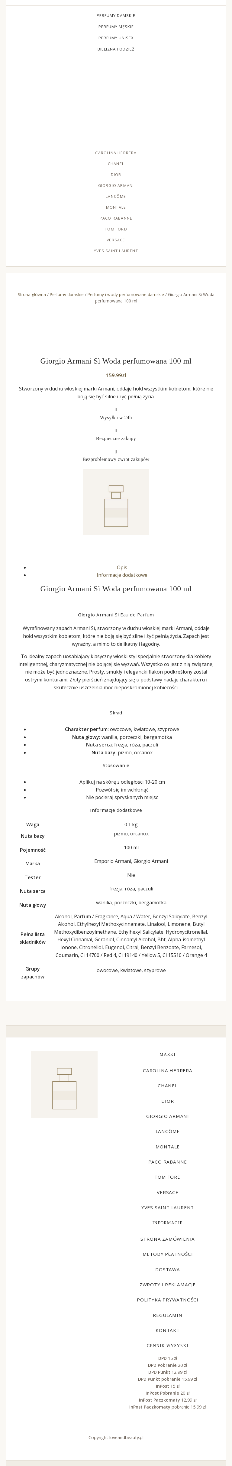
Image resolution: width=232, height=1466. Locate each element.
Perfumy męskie (116, 26)
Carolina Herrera (116, 152)
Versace (116, 240)
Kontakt (168, 1330)
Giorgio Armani (116, 185)
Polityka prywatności (167, 1300)
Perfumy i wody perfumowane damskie (126, 294)
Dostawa (167, 1269)
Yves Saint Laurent (116, 250)
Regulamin (167, 1315)
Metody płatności (168, 1254)
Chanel (116, 163)
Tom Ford (116, 229)
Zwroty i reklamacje (168, 1285)
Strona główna (32, 294)
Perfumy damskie (116, 15)
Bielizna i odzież (116, 49)
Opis (122, 567)
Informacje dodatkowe (122, 575)
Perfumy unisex (116, 38)
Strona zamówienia (167, 1239)
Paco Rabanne (116, 218)
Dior (116, 174)
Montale (116, 207)
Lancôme (116, 196)
